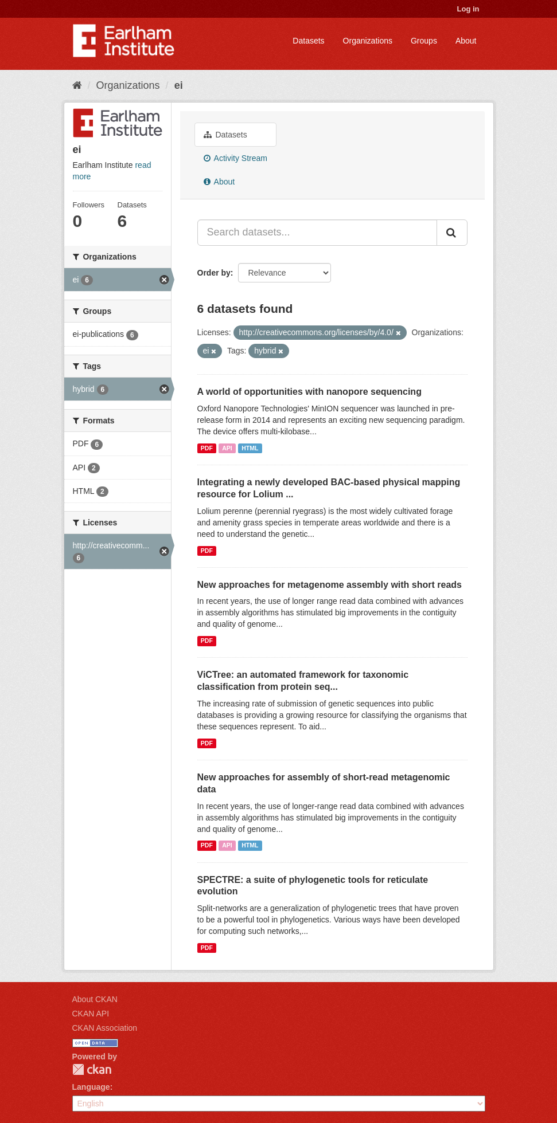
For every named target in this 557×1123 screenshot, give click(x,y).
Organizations (367, 40)
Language (91, 1086)
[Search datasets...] (317, 232)
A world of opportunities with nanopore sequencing (309, 391)
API (227, 448)
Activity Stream (235, 158)
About (466, 40)
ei (178, 85)
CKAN (91, 1069)
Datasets (308, 40)
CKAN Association (105, 1027)
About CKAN (95, 999)
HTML (250, 448)
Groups (424, 40)
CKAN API (91, 1013)
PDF (207, 448)
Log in (468, 9)
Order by (214, 272)
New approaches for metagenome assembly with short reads (329, 585)
